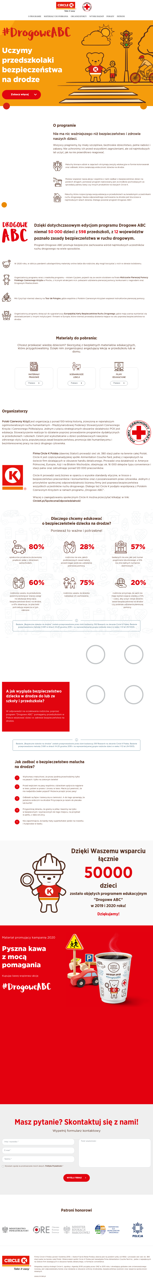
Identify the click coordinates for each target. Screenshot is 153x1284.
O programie (34, 16)
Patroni (121, 16)
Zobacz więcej (24, 94)
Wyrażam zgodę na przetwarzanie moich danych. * (34, 1166)
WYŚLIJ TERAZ (77, 1178)
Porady (110, 16)
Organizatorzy (79, 16)
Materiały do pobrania (56, 16)
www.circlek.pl (40, 1276)
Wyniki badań (96, 16)
